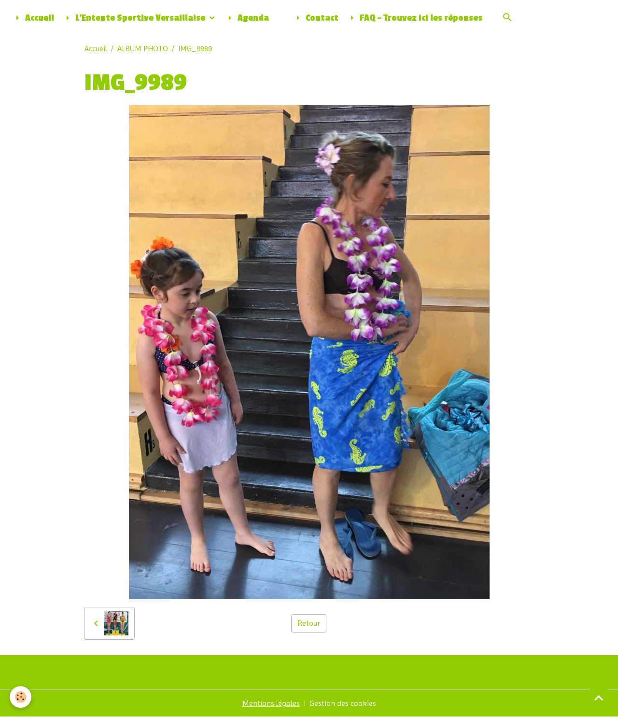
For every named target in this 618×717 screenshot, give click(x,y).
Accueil (33, 18)
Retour (308, 623)
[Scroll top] (599, 698)
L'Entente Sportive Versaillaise (134, 18)
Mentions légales (271, 703)
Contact (315, 18)
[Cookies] (20, 697)
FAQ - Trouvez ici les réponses (414, 18)
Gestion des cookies (342, 703)
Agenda (246, 18)
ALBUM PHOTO (142, 48)
